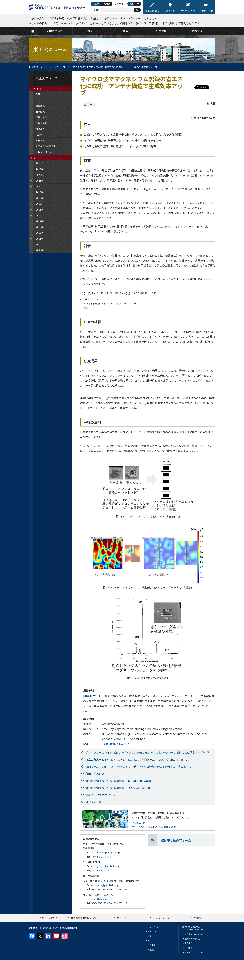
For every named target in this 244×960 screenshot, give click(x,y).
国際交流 (151, 949)
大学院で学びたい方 (193, 934)
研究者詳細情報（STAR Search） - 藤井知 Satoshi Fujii (118, 788)
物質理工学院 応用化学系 (100, 795)
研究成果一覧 (93, 802)
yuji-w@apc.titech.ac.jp (107, 852)
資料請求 (198, 917)
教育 (149, 935)
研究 (90, 104)
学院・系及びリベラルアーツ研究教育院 (152, 826)
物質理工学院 (138, 822)
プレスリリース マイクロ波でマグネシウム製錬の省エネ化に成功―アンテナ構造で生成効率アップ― (147, 752)
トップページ (35, 67)
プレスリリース (161, 917)
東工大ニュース (57, 67)
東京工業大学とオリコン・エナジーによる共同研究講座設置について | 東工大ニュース (137, 759)
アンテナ (179, 375)
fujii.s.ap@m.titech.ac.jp (107, 866)
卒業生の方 (189, 943)
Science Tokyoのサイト (75, 23)
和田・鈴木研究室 (96, 774)
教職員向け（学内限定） (195, 952)
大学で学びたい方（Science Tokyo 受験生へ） (197, 928)
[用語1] (87, 696)
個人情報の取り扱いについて (86, 917)
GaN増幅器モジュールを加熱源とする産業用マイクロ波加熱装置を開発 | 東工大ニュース (138, 766)
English (106, 3)
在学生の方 (189, 947)
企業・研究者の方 (192, 938)
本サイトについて (48, 917)
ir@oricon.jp (101, 898)
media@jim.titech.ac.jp (107, 885)
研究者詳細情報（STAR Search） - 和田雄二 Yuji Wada (118, 781)
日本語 (95, 3)
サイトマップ (123, 917)
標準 (131, 3)
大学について (153, 931)
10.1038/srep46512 (114, 744)
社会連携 (151, 945)
